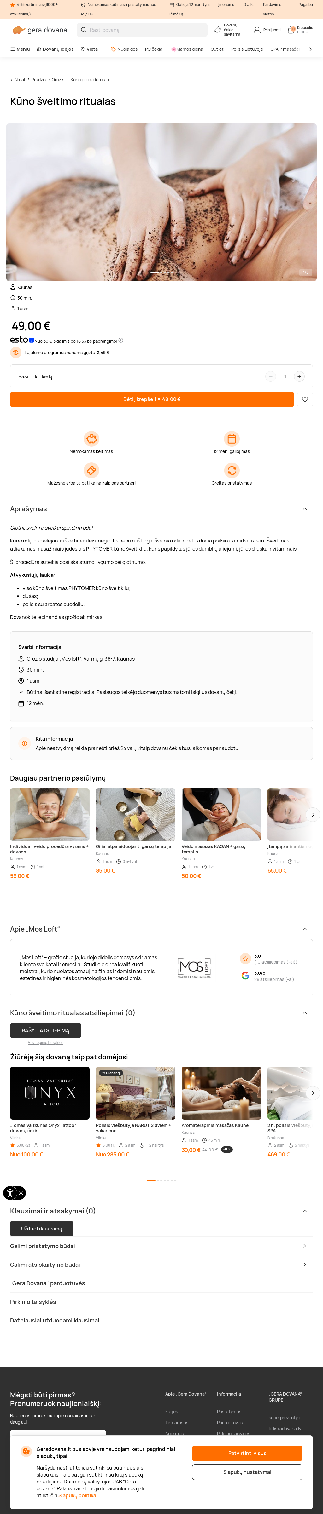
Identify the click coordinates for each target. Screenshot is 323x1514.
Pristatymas (229, 1411)
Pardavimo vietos (272, 9)
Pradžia (39, 80)
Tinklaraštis (176, 1422)
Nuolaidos (124, 49)
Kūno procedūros (88, 80)
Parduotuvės (230, 1422)
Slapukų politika (77, 1495)
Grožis (58, 80)
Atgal (19, 80)
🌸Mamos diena (187, 49)
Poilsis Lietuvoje (247, 49)
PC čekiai (154, 49)
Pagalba (306, 4)
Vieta (89, 49)
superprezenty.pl (285, 1417)
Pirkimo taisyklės (233, 1434)
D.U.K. (249, 4)
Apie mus (174, 1434)
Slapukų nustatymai (247, 1472)
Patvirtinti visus (247, 1453)
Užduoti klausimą (41, 1228)
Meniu (20, 49)
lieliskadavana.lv (285, 1428)
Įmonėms (226, 4)
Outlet (217, 49)
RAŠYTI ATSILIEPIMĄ (45, 1030)
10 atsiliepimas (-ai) (276, 962)
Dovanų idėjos (55, 49)
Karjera (172, 1411)
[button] (313, 814)
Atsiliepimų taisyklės (45, 1042)
